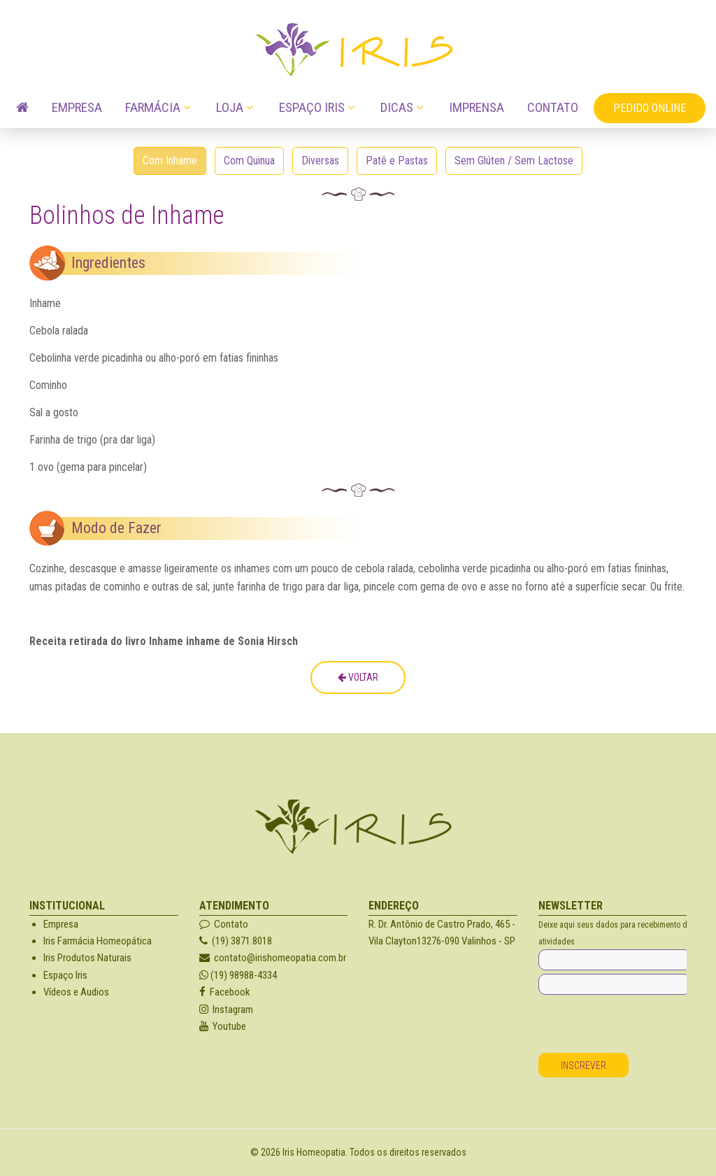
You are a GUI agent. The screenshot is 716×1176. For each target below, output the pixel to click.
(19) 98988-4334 (238, 975)
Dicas (396, 107)
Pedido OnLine (649, 108)
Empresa (77, 107)
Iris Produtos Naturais (87, 957)
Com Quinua (249, 160)
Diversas (320, 160)
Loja (229, 107)
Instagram (226, 1009)
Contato (552, 107)
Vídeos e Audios (76, 992)
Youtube (222, 1026)
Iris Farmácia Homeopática (97, 941)
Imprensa (476, 107)
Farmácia (152, 107)
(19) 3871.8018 (235, 941)
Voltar (358, 677)
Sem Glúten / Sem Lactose (513, 160)
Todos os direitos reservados (408, 1152)
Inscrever (583, 1065)
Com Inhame (170, 160)
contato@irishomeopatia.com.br (272, 957)
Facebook (224, 992)
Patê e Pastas (397, 160)
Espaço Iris (312, 107)
